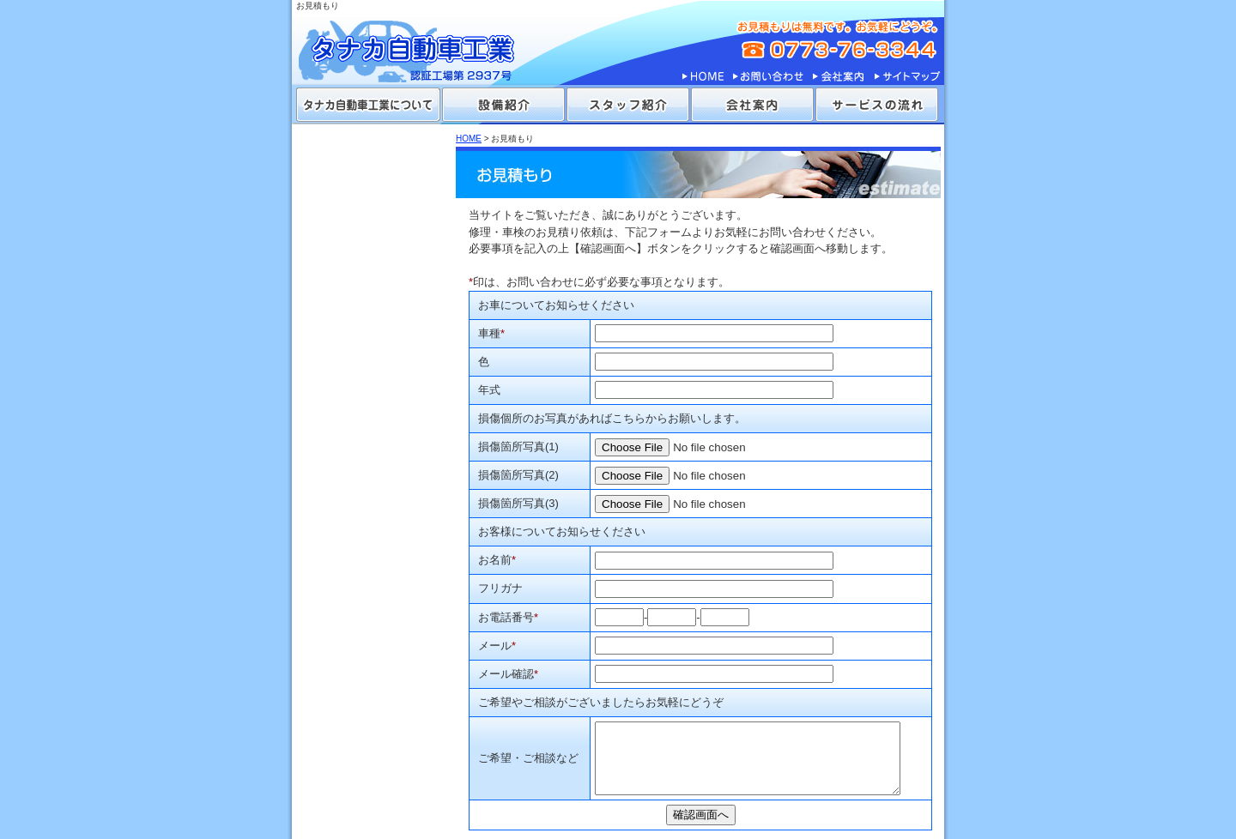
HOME (703, 77)
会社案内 (838, 77)
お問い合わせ (768, 77)
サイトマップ (906, 77)
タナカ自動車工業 (420, 43)
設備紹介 (503, 105)
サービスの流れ (876, 105)
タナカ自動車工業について (368, 105)
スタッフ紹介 (627, 105)
